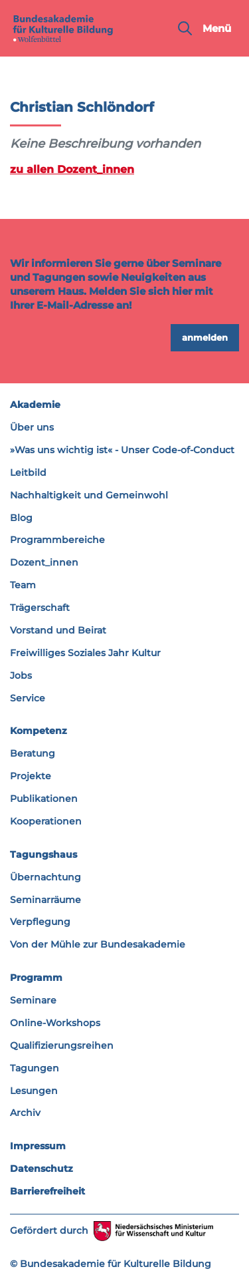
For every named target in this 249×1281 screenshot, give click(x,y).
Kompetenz (38, 731)
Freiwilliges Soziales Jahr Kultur (85, 653)
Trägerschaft (40, 608)
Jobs (21, 675)
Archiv (25, 1113)
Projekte (30, 776)
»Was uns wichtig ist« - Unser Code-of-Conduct (122, 450)
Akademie (35, 405)
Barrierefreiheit (47, 1191)
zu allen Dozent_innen (72, 169)
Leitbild (28, 472)
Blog (21, 518)
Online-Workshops (55, 1023)
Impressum (38, 1146)
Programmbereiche (57, 540)
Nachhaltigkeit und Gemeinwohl (89, 495)
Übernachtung (45, 877)
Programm (36, 978)
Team (23, 585)
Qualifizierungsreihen (62, 1045)
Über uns (32, 427)
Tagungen (34, 1068)
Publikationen (44, 799)
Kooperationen (46, 821)
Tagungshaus (43, 854)
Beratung (32, 753)
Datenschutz (41, 1169)
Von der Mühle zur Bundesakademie (97, 944)
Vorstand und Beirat (58, 630)
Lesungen (34, 1091)
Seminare (33, 1000)
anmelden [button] (205, 337)
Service (27, 698)
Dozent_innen (44, 562)
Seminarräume (45, 900)
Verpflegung (40, 922)
